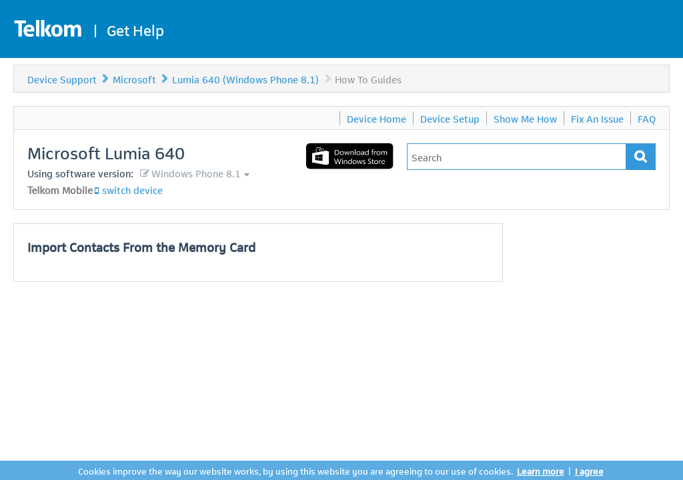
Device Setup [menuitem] (450, 118)
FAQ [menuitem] (647, 118)
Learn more (540, 470)
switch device (132, 189)
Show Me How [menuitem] (525, 118)
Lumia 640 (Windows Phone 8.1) (245, 78)
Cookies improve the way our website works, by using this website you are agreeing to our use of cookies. (295, 470)
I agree (589, 470)
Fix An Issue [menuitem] (597, 118)
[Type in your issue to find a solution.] (516, 156)
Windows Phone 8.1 (196, 172)
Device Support (62, 78)
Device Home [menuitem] (376, 118)
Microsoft (134, 78)
